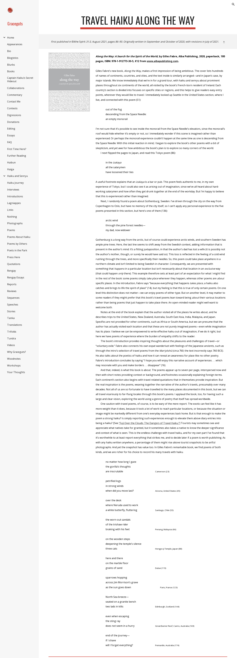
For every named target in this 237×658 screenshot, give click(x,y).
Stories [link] (11, 311)
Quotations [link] (13, 264)
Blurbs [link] (11, 64)
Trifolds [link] (11, 331)
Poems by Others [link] (17, 243)
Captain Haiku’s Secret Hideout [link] (20, 79)
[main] (138, 21)
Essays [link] (11, 135)
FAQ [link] (9, 142)
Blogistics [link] (12, 58)
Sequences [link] (13, 297)
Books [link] (11, 71)
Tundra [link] (11, 338)
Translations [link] (14, 325)
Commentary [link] (14, 95)
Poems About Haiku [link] (18, 237)
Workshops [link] (14, 365)
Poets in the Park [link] (17, 250)
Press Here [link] (13, 257)
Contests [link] (12, 108)
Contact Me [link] (13, 101)
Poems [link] (11, 230)
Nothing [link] (12, 216)
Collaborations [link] (15, 88)
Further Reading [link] (16, 155)
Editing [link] (11, 128)
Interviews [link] (13, 189)
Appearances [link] (14, 44)
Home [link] (10, 37)
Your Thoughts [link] (16, 372)
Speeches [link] (12, 304)
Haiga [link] (10, 169)
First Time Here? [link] (16, 149)
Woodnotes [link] (14, 358)
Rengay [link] (11, 270)
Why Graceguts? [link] (16, 352)
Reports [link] (11, 284)
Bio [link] (9, 51)
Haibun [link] (11, 162)
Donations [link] (13, 122)
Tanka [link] (11, 318)
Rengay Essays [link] (15, 277)
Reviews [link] (11, 291)
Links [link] (10, 210)
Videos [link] (11, 345)
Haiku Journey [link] (15, 182)
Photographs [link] (15, 223)
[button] (233, 4)
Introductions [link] (15, 196)
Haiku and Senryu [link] (17, 176)
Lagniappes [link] (14, 203)
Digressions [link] (14, 115)
